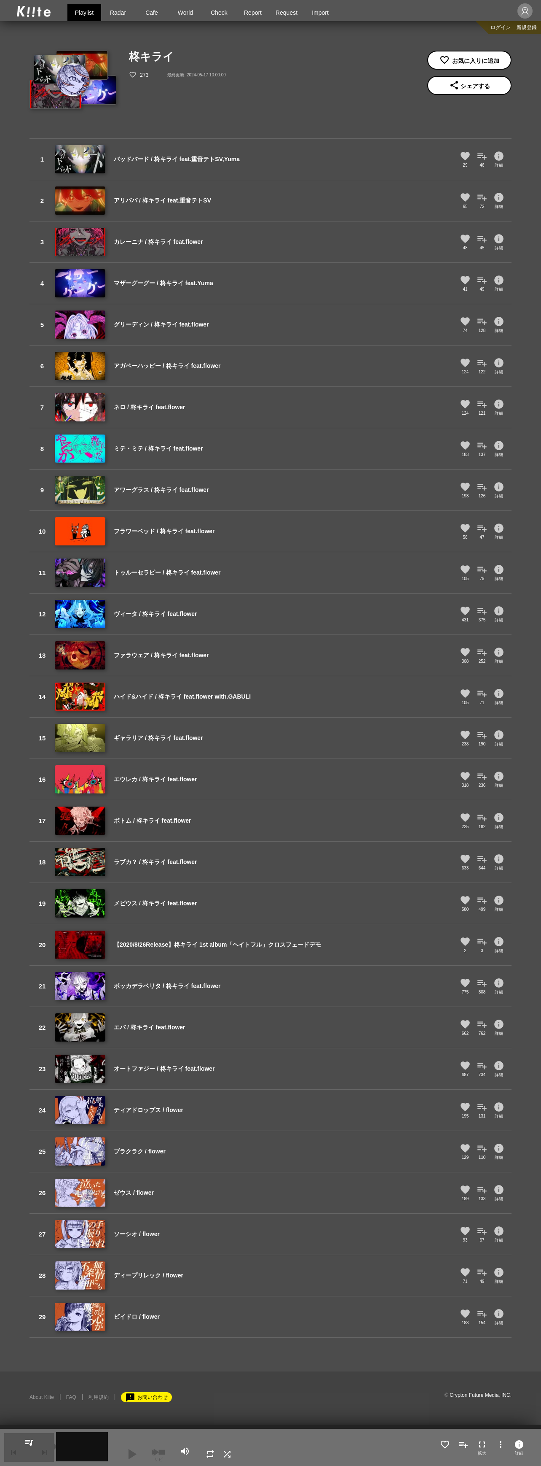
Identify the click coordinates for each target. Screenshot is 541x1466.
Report (253, 12)
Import (320, 12)
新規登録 (527, 27)
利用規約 (98, 1397)
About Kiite (41, 1397)
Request (286, 12)
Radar (118, 12)
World (185, 12)
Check (219, 12)
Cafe (151, 12)
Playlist (84, 12)
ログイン (500, 27)
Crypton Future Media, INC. (481, 1395)
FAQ (71, 1397)
